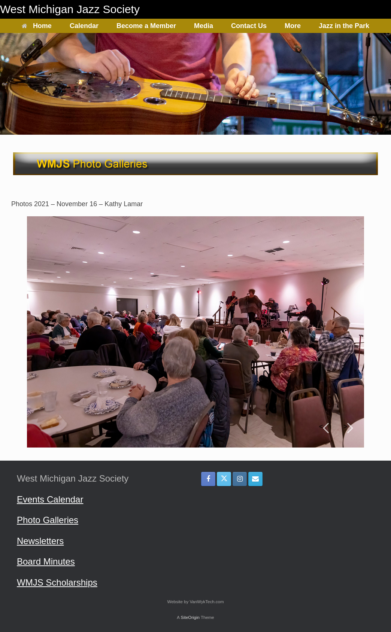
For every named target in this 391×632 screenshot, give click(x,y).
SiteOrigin (190, 617)
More (293, 26)
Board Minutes (46, 561)
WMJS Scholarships (57, 582)
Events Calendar (50, 499)
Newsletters (40, 541)
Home (37, 26)
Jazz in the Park (344, 26)
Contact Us (249, 26)
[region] (195, 332)
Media (203, 26)
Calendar (84, 26)
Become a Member (146, 26)
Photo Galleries (47, 520)
